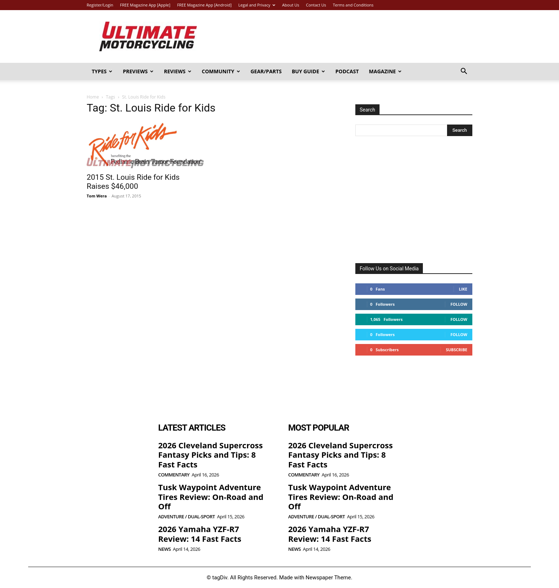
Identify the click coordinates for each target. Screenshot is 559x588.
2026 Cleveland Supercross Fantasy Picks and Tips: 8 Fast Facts (210, 455)
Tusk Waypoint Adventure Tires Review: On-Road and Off (210, 496)
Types (102, 71)
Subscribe (456, 349)
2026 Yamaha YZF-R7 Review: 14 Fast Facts (199, 533)
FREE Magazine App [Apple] (145, 5)
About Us (290, 5)
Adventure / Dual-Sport (186, 517)
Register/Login (100, 5)
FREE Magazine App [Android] (204, 5)
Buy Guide (308, 71)
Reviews (177, 71)
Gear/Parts (266, 71)
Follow (458, 304)
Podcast (347, 71)
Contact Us (316, 5)
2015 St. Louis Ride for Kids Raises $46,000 (133, 182)
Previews (138, 71)
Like (463, 289)
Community (221, 71)
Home (93, 97)
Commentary (174, 475)
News (164, 549)
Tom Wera (97, 196)
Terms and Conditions (353, 5)
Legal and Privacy (256, 5)
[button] (463, 72)
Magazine (385, 71)
